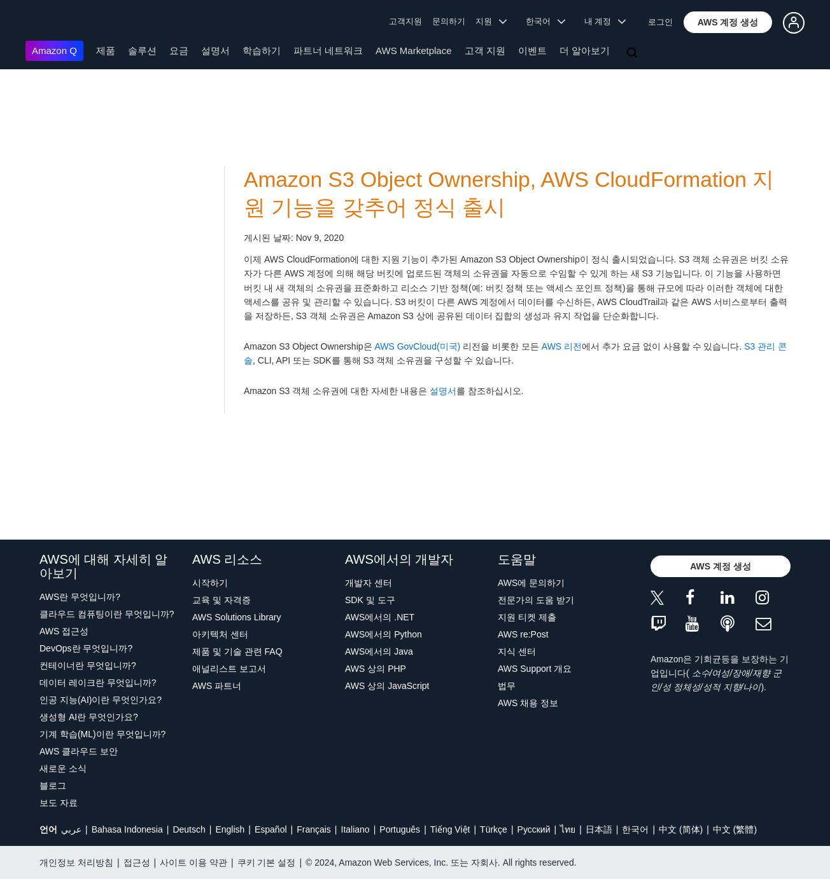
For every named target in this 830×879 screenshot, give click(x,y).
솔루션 (142, 50)
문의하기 (448, 21)
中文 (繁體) (735, 829)
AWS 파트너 (216, 686)
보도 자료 (58, 803)
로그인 (660, 22)
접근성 (136, 862)
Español (271, 829)
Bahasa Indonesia (127, 829)
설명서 (215, 50)
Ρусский (534, 829)
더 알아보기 (584, 50)
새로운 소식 (63, 768)
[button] (728, 22)
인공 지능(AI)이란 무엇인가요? (100, 700)
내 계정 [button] (605, 21)
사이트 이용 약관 (193, 862)
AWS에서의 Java (379, 651)
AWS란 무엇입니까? (79, 597)
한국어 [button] (545, 21)
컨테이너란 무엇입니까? (87, 665)
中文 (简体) (681, 829)
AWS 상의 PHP (375, 669)
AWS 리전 (562, 346)
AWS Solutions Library (236, 617)
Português (399, 829)
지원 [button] (491, 21)
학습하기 (262, 50)
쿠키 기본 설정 (266, 862)
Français (314, 829)
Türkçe (493, 829)
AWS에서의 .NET (379, 617)
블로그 (52, 785)
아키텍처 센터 (220, 634)
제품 (105, 50)
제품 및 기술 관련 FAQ (237, 651)
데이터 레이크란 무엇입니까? (98, 683)
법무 (507, 686)
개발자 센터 (368, 583)
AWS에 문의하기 (531, 583)
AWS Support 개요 (535, 669)
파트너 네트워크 (328, 50)
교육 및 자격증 (221, 600)
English (229, 829)
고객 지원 (485, 50)
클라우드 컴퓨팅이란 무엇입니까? (106, 614)
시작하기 (210, 583)
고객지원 (405, 21)
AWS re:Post (523, 634)
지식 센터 (517, 651)
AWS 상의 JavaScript (387, 686)
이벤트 (532, 50)
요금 (178, 50)
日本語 (599, 829)
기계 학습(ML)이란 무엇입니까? (102, 734)
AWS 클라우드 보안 (78, 751)
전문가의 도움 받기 (536, 600)
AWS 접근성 (63, 631)
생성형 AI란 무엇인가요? (88, 717)
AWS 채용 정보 (528, 703)
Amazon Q (54, 50)
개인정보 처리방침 (76, 862)
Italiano (355, 829)
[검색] (633, 53)
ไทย (567, 829)
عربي (71, 829)
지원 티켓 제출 (527, 617)
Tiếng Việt (450, 829)
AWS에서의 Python (383, 634)
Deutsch (188, 829)
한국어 (635, 829)
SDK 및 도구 (370, 600)
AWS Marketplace (413, 50)
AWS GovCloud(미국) (417, 346)
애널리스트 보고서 (229, 669)
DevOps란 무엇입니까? (85, 648)
